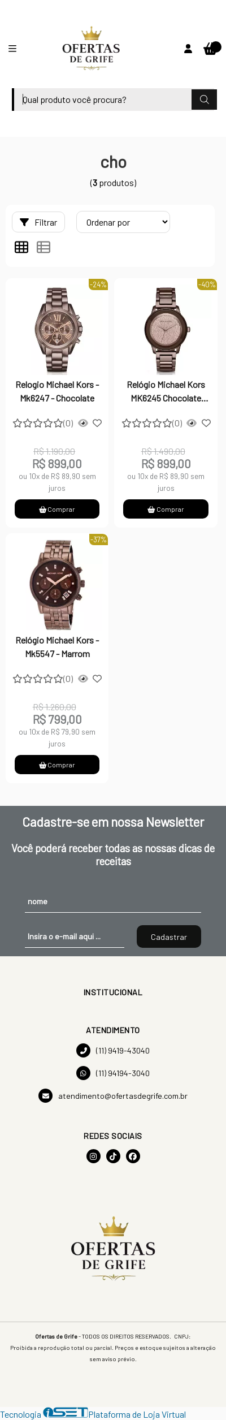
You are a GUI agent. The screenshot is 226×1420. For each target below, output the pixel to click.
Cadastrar (169, 937)
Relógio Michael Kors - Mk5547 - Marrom (57, 647)
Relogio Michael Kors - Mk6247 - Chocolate (57, 391)
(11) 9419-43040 (113, 1050)
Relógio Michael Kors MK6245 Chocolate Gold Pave (166, 392)
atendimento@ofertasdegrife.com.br (113, 1096)
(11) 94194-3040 (113, 1073)
